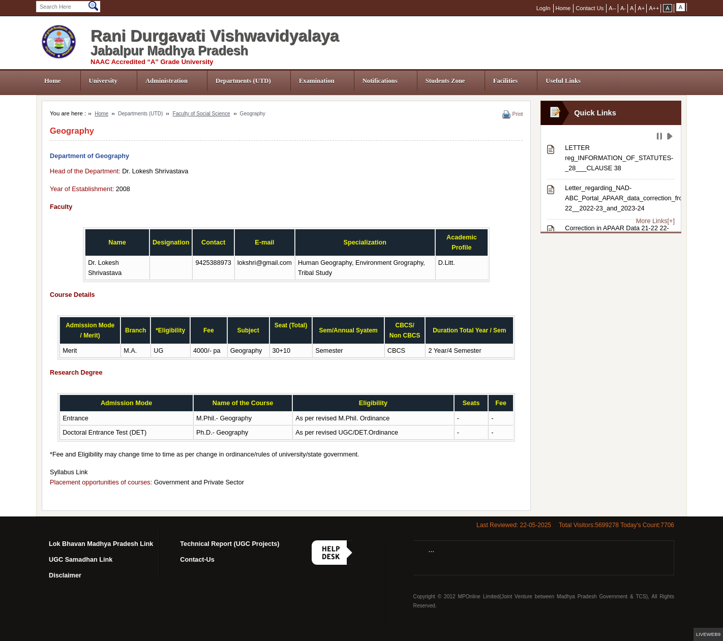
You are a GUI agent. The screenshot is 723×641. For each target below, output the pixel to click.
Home (52, 80)
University (103, 80)
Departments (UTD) (243, 80)
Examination (317, 80)
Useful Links (563, 80)
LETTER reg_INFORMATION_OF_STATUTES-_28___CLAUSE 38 (619, 158)
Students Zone (445, 80)
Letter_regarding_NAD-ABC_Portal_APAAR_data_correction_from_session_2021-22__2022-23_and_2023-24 (620, 198)
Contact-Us (197, 559)
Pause (660, 138)
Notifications (380, 80)
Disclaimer (65, 575)
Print (518, 114)
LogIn (543, 8)
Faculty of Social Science (201, 113)
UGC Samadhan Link (80, 559)
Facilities (505, 80)
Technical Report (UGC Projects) (229, 543)
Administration (166, 80)
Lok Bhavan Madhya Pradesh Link (101, 543)
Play (671, 138)
